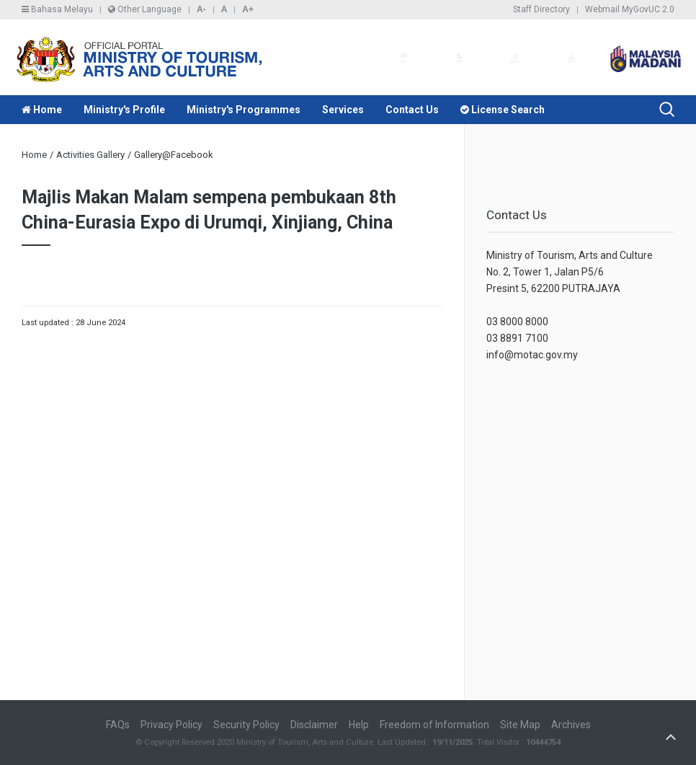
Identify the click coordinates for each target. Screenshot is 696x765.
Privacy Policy (171, 724)
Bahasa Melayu (57, 9)
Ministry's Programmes (243, 109)
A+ (248, 9)
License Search (502, 109)
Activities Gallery (90, 154)
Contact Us (412, 109)
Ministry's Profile (124, 109)
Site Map (520, 724)
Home (42, 109)
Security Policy (246, 724)
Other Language (145, 9)
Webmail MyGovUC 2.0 (629, 9)
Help (359, 724)
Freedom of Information (434, 724)
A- (201, 9)
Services (343, 109)
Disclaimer (314, 724)
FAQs (118, 724)
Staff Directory (541, 9)
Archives (571, 724)
